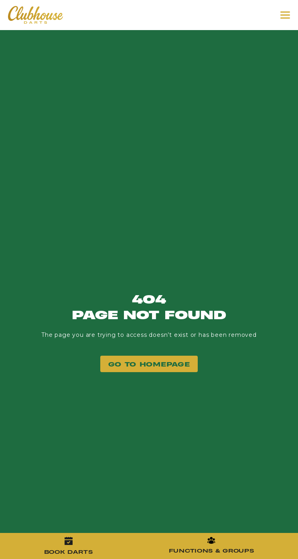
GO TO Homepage (149, 364)
